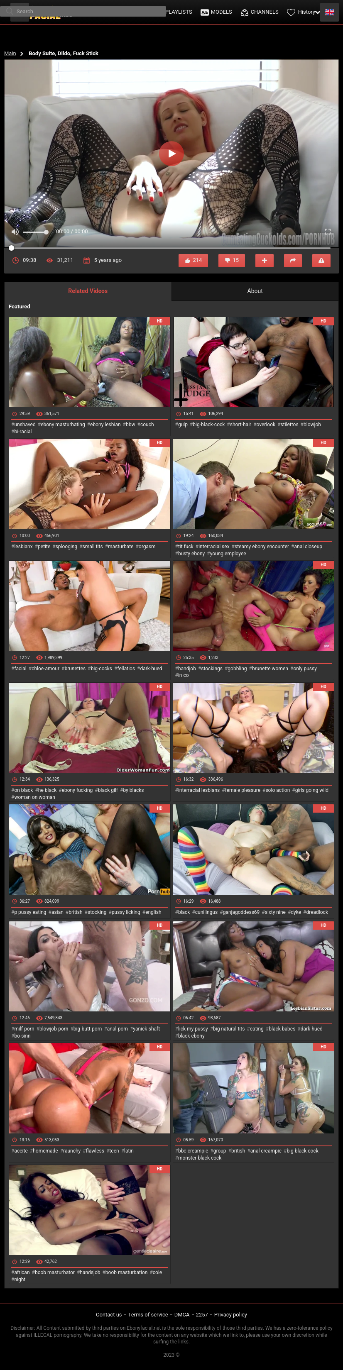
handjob (187, 669)
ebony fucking (77, 790)
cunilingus (206, 912)
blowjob (312, 424)
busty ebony (191, 554)
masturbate (120, 546)
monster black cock (200, 1158)
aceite (20, 1151)
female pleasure (242, 790)
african (21, 1272)
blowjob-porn (54, 1029)
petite (44, 546)
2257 (202, 1314)
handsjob (90, 1272)
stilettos (290, 424)
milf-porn (24, 1029)
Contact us (109, 1314)
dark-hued (151, 669)
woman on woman (34, 797)
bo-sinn (22, 1036)
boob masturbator (55, 1272)
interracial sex (213, 546)
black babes (282, 1029)
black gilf (108, 790)
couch (147, 424)
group (219, 1151)
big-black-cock (209, 424)
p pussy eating (30, 912)
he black (47, 790)
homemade (45, 1151)
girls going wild (311, 790)
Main (10, 53)
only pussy (304, 669)
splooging (67, 546)
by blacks (133, 790)
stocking (97, 912)
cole (157, 1272)
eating (257, 1029)
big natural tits (229, 1029)
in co (183, 675)
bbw (130, 424)
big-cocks (101, 669)
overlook (266, 424)
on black (23, 790)
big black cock (302, 1151)
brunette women (270, 669)
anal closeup (308, 546)
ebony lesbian (105, 424)
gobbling (237, 669)
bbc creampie (193, 1151)
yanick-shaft (146, 1029)
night (19, 1279)
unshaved (24, 424)
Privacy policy (230, 1314)
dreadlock (317, 912)
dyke (296, 912)
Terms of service (148, 1314)
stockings (212, 669)
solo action (277, 790)
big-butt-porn (88, 1029)
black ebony (191, 1036)
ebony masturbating (63, 424)
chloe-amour (45, 669)
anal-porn (117, 1029)
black (184, 912)
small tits (93, 546)
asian (57, 912)
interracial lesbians (199, 790)
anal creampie (266, 1151)
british (75, 912)
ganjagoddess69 (241, 912)
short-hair (240, 424)
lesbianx (23, 546)
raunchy (72, 1151)
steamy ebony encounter (262, 546)
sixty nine (275, 912)
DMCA (182, 1314)
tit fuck (186, 546)
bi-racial (23, 432)
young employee (228, 554)
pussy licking (126, 912)
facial (20, 669)
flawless (95, 1151)
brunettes (75, 669)
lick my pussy (193, 1029)
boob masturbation (126, 1272)
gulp (183, 424)
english (153, 912)
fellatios (126, 669)
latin (129, 1151)
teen (114, 1151)
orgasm (147, 546)
